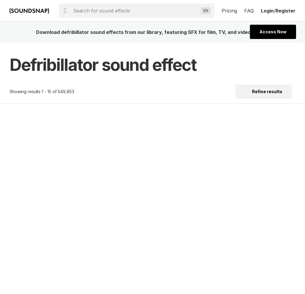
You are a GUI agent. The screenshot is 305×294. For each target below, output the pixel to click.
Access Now (273, 31)
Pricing (229, 11)
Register (285, 11)
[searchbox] (136, 10)
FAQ (249, 11)
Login (267, 11)
